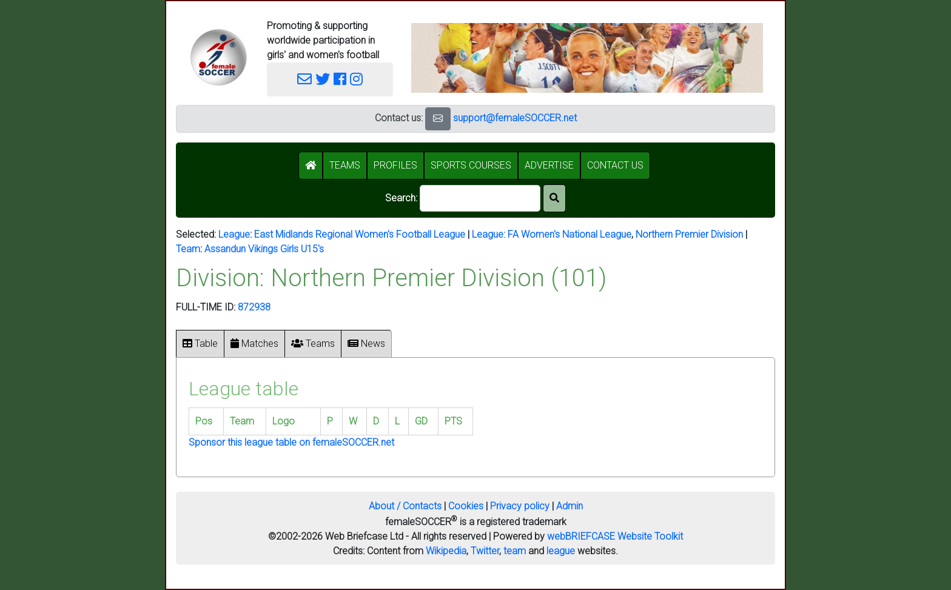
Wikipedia (446, 551)
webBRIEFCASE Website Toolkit (615, 536)
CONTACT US (615, 165)
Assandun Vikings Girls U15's (264, 249)
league (560, 551)
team (514, 551)
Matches (254, 343)
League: (490, 234)
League (234, 234)
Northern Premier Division (689, 234)
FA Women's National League (569, 234)
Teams (313, 343)
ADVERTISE (549, 165)
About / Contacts (405, 506)
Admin (569, 506)
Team (188, 249)
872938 (254, 307)
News (366, 343)
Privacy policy (519, 506)
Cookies (465, 506)
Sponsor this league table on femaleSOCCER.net (291, 442)
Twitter (485, 551)
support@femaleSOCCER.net (515, 118)
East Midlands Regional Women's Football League (359, 234)
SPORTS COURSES (471, 165)
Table (200, 343)
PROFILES (395, 165)
